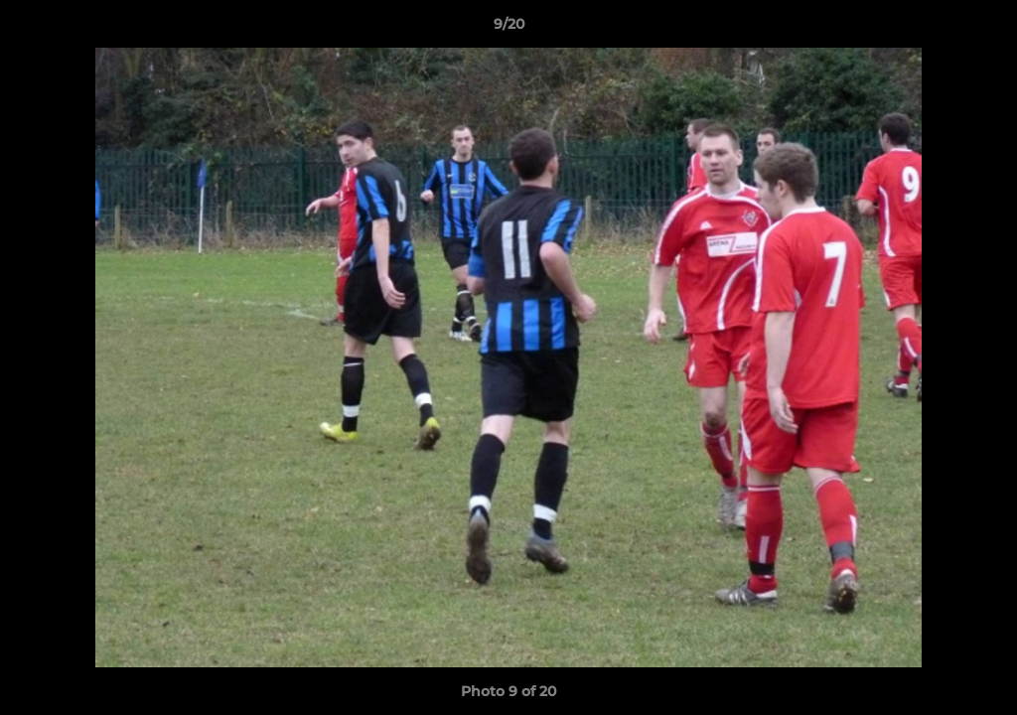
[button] (981, 29)
